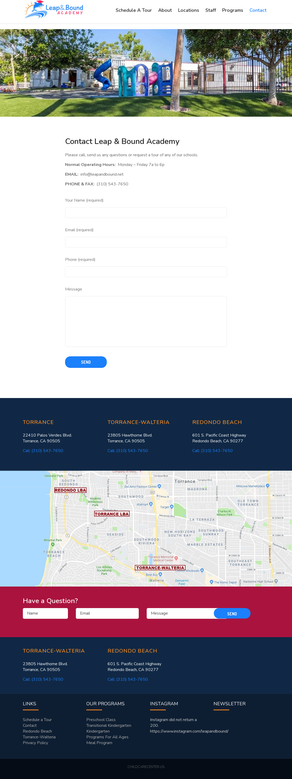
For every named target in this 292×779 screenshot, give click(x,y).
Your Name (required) (84, 200)
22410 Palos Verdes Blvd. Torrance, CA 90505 (47, 438)
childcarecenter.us (146, 767)
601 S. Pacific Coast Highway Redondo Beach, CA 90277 (219, 438)
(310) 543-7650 (112, 184)
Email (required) (79, 230)
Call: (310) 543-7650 (43, 451)
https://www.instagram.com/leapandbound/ (189, 731)
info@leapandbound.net (102, 174)
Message (73, 289)
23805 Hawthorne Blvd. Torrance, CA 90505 (130, 438)
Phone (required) (80, 259)
